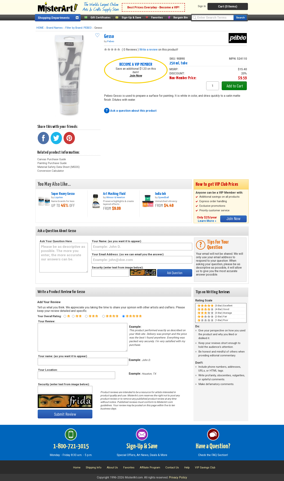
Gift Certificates (101, 17)
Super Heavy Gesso (63, 194)
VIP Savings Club (205, 467)
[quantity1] (212, 85)
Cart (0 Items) (227, 6)
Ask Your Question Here (56, 241)
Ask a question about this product (133, 110)
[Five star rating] (123, 316)
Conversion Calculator (50, 170)
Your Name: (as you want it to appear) (116, 241)
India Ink (160, 194)
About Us (112, 467)
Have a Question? (213, 446)
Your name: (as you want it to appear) (62, 356)
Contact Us (172, 467)
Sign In (202, 6)
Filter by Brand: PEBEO (78, 27)
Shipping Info (93, 467)
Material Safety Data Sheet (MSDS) (58, 167)
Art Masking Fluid (114, 194)
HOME (40, 27)
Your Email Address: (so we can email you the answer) (128, 254)
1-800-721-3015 (71, 446)
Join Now (136, 75)
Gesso (109, 36)
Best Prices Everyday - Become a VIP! (153, 7)
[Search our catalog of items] (240, 17)
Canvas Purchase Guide (51, 159)
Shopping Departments (54, 18)
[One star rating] (64, 316)
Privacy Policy (178, 477)
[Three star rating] (86, 316)
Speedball (163, 197)
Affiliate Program (150, 467)
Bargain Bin (180, 17)
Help (187, 467)
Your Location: (48, 370)
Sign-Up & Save (131, 17)
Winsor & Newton (115, 197)
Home (77, 467)
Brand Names (54, 27)
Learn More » (207, 221)
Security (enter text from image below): (117, 267)
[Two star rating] (73, 316)
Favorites (157, 17)
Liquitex (58, 197)
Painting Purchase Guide (52, 163)
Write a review (148, 49)
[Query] (213, 17)
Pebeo (110, 41)
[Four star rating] (103, 316)
